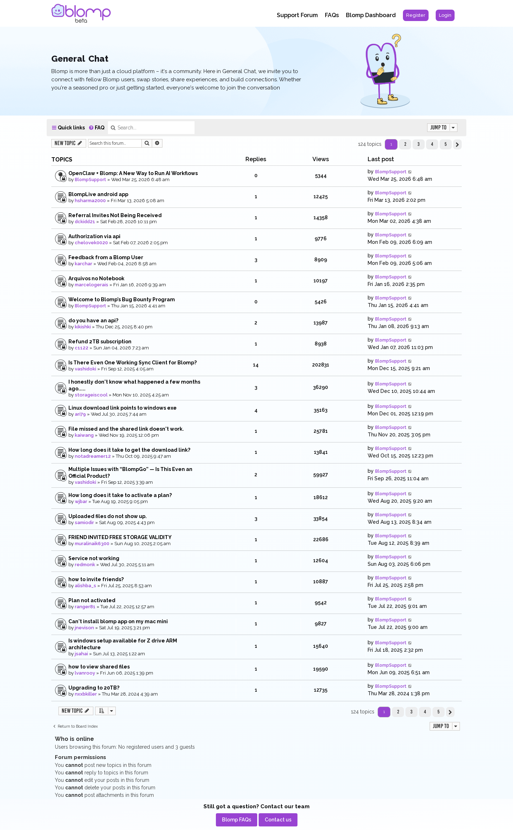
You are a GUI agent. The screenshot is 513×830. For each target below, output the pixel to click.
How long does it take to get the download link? (129, 450)
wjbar (81, 501)
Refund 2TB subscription (99, 341)
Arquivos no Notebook (96, 278)
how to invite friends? (96, 579)
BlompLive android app (98, 194)
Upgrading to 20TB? (93, 688)
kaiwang (84, 435)
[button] (457, 144)
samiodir (84, 522)
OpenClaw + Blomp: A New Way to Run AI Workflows (133, 173)
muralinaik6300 (92, 543)
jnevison (84, 627)
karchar (83, 263)
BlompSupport (90, 179)
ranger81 (85, 606)
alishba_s (85, 585)
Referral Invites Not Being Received (115, 215)
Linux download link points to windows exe (122, 408)
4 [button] (432, 144)
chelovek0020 (91, 242)
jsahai (81, 653)
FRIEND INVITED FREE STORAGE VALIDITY (120, 537)
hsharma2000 (90, 200)
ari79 (80, 414)
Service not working (93, 558)
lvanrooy (85, 673)
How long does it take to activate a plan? (120, 495)
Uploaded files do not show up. (107, 516)
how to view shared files (99, 667)
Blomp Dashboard (371, 15)
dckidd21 (85, 221)
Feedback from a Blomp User (105, 257)
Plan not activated (91, 600)
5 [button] (446, 144)
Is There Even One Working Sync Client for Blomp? (132, 362)
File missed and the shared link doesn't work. (126, 429)
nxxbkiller (86, 694)
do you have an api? (93, 320)
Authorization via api (94, 236)
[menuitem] (416, 15)
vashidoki (85, 369)
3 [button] (419, 144)
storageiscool (91, 395)
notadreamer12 (93, 456)
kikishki (83, 326)
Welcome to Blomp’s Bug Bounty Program (121, 299)
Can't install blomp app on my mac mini (118, 621)
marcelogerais (91, 284)
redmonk (85, 564)
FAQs (332, 15)
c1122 (81, 347)
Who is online (74, 739)
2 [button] (405, 144)
